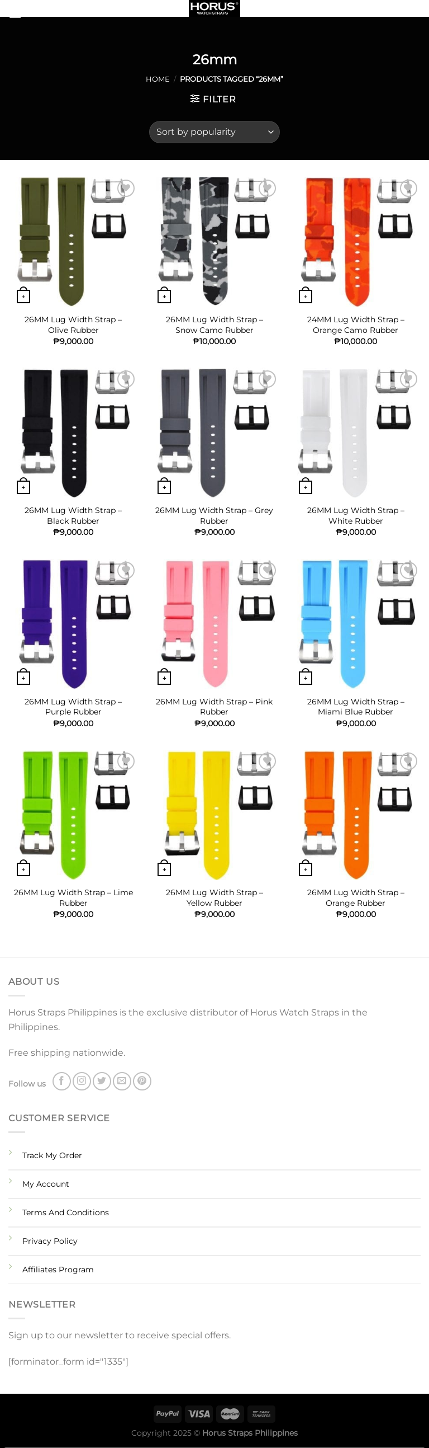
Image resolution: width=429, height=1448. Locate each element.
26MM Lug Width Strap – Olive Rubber (73, 324)
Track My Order (52, 1155)
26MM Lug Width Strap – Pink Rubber (214, 707)
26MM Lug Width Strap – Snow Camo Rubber (214, 324)
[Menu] (29, 13)
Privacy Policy (50, 1241)
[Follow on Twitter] (102, 1081)
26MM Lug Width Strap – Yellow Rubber (214, 897)
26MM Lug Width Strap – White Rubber (355, 515)
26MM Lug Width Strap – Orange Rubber (355, 897)
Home (158, 79)
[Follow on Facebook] (62, 1081)
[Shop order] (214, 132)
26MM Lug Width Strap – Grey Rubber (214, 515)
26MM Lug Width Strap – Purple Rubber (73, 707)
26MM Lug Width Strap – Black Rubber (73, 515)
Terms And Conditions (65, 1212)
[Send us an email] (122, 1081)
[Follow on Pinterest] (142, 1081)
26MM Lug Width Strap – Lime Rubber (73, 897)
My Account (45, 1184)
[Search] (416, 10)
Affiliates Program (58, 1269)
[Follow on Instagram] (82, 1081)
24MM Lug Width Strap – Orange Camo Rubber (355, 324)
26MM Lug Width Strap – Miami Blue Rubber (355, 707)
